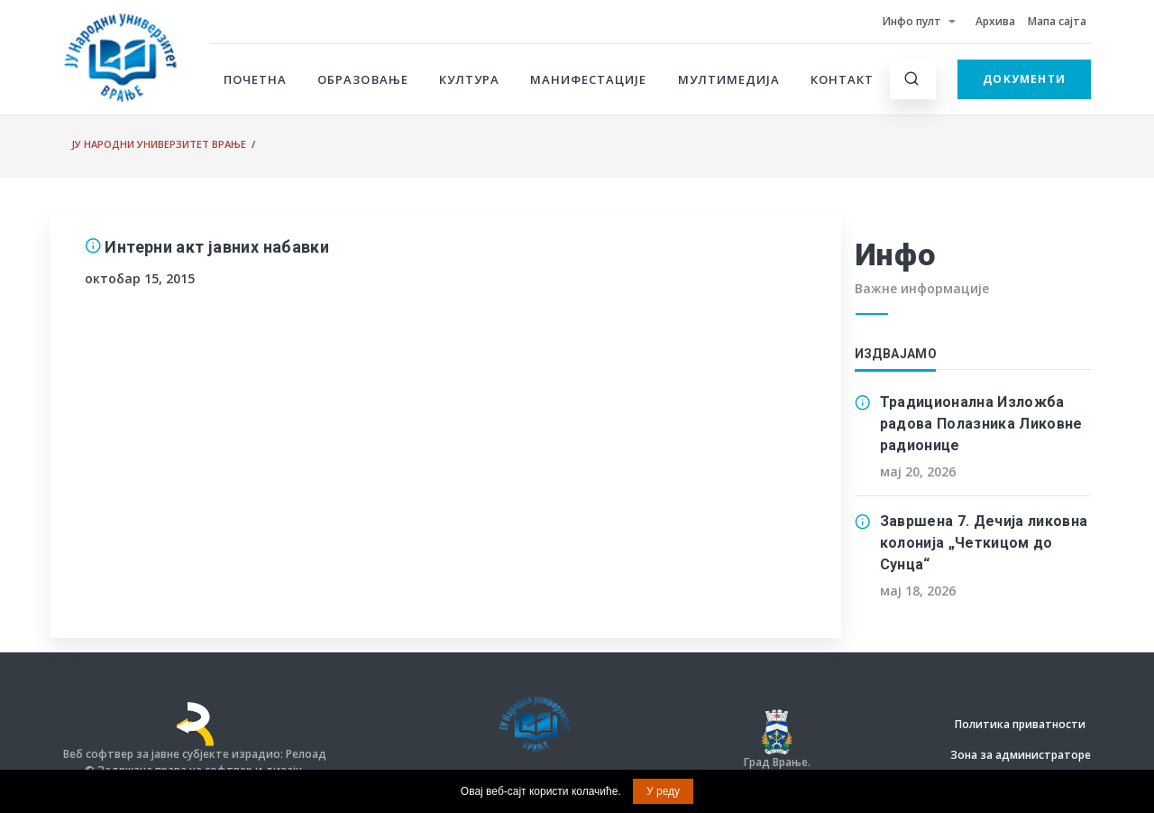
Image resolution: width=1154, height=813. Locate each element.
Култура (469, 79)
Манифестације (588, 79)
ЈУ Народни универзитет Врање (158, 144)
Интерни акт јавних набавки (217, 246)
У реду (663, 791)
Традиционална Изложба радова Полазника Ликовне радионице (981, 423)
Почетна (255, 79)
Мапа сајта (1057, 21)
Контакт (842, 79)
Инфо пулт (912, 21)
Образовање (362, 79)
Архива (995, 21)
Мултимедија (729, 79)
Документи (1024, 79)
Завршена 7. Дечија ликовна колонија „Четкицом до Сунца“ (984, 543)
